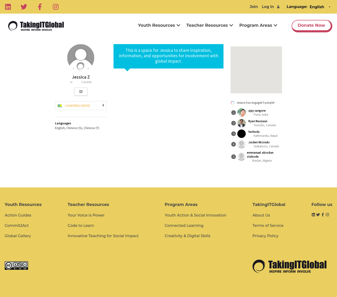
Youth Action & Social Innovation (196, 215)
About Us (261, 215)
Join (254, 6)
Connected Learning (184, 225)
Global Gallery (18, 236)
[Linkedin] (8, 7)
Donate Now (311, 25)
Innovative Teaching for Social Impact (103, 236)
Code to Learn (81, 225)
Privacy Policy (265, 236)
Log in (268, 6)
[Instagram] (55, 7)
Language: (297, 6)
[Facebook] (40, 7)
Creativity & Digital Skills (187, 236)
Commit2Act (17, 225)
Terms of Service (268, 225)
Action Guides (18, 215)
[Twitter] (24, 7)
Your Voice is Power (86, 215)
